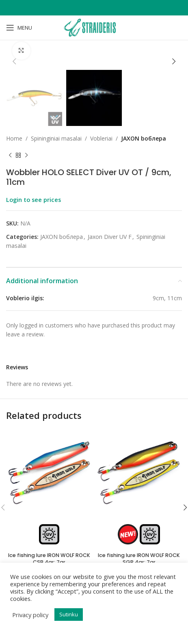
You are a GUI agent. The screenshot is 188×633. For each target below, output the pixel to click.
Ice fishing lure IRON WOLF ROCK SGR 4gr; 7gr (139, 559)
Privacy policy (30, 614)
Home (14, 138)
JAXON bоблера (143, 138)
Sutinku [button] (68, 614)
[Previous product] (10, 155)
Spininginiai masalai (56, 138)
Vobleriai (101, 138)
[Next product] (26, 155)
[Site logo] (94, 27)
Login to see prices (33, 199)
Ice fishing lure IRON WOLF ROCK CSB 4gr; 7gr (49, 559)
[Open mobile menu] (19, 28)
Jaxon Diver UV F (110, 237)
